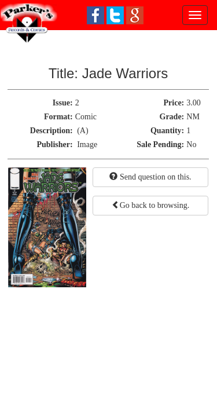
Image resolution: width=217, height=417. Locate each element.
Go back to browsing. (151, 205)
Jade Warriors (125, 73)
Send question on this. (150, 176)
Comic (86, 116)
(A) (82, 130)
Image (87, 144)
